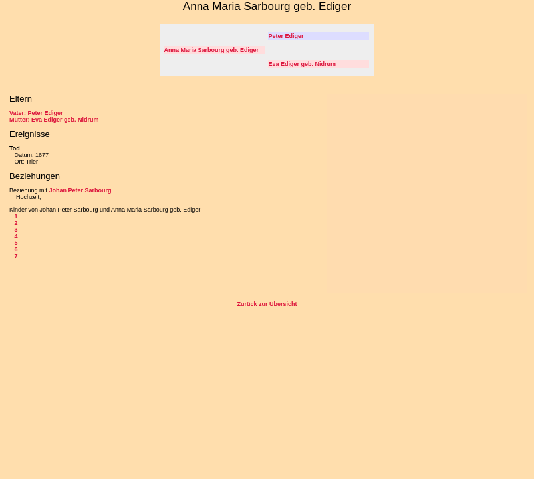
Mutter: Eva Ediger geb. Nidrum (54, 119)
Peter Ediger (286, 36)
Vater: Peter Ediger (36, 113)
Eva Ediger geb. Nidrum (302, 64)
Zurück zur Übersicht (267, 304)
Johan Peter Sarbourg (80, 190)
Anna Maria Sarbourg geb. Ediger (211, 50)
